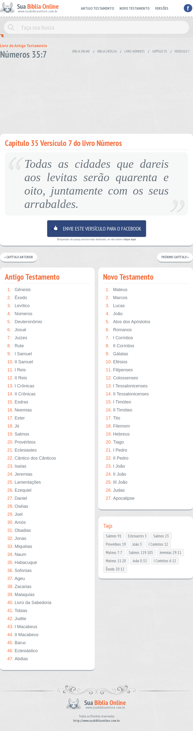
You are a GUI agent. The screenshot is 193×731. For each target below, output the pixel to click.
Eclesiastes (22, 450)
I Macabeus (22, 626)
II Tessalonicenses (127, 394)
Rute (15, 345)
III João (116, 482)
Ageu (16, 578)
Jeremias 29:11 (170, 552)
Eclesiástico (22, 650)
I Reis (16, 370)
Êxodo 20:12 (115, 569)
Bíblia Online (81, 51)
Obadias (19, 530)
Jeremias (19, 474)
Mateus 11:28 (116, 560)
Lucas (115, 305)
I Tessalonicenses (126, 386)
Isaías (16, 466)
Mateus (116, 289)
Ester (16, 418)
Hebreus (117, 434)
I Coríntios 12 (158, 544)
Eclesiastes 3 (137, 536)
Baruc (16, 642)
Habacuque (22, 562)
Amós (16, 522)
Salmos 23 (161, 536)
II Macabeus (22, 634)
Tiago (115, 442)
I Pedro (116, 450)
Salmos (18, 434)
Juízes (17, 337)
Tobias (17, 610)
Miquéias (19, 546)
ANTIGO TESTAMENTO (101, 8)
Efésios (116, 362)
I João (115, 466)
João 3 (137, 544)
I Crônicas (20, 386)
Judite (16, 618)
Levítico (18, 305)
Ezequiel (19, 490)
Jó (13, 426)
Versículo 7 (182, 51)
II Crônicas (21, 394)
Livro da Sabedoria (29, 602)
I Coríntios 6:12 (165, 560)
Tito (113, 418)
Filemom (118, 426)
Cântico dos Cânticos (31, 458)
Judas (115, 490)
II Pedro (117, 458)
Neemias (19, 410)
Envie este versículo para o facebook (96, 228)
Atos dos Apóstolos (128, 321)
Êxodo (17, 297)
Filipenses (119, 370)
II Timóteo (119, 410)
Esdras (17, 402)
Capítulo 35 (159, 51)
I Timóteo (118, 402)
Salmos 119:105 (141, 552)
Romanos (119, 329)
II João (116, 474)
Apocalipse (120, 498)
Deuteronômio (24, 321)
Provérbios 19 (116, 544)
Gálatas (117, 354)
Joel (15, 514)
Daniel (17, 498)
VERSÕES (162, 8)
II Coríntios (120, 345)
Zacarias (19, 586)
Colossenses (122, 378)
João (114, 313)
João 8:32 (140, 560)
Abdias (17, 658)
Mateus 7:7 (114, 552)
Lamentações (24, 482)
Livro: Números (134, 51)
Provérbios (21, 442)
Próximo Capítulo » (175, 257)
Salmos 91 (113, 536)
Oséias (17, 506)
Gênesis (19, 289)
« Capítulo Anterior (18, 257)
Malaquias (21, 594)
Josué (16, 329)
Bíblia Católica (107, 51)
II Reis (17, 378)
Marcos (116, 297)
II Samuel (20, 362)
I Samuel (19, 354)
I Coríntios (119, 337)
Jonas (16, 538)
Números (19, 313)
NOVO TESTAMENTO (136, 8)
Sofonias (19, 570)
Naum (16, 554)
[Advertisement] (93, 95)
